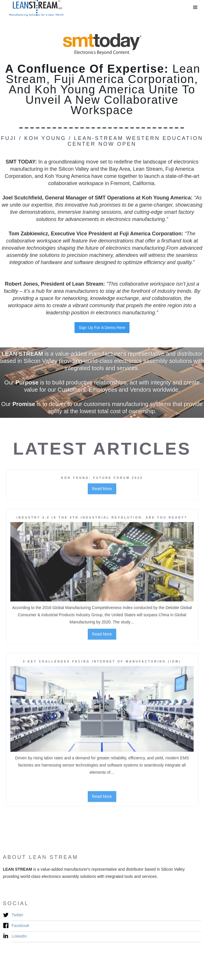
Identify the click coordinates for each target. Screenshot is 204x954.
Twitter (17, 915)
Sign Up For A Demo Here (102, 327)
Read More (102, 491)
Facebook (20, 925)
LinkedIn (19, 936)
